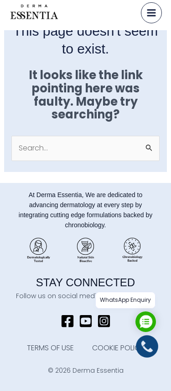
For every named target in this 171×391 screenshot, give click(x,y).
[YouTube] (86, 321)
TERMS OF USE (50, 348)
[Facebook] (67, 321)
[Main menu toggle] (151, 12)
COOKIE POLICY (118, 348)
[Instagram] (104, 321)
